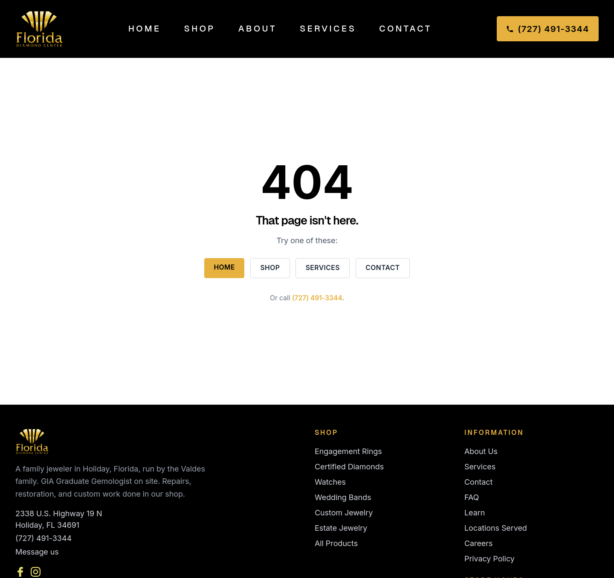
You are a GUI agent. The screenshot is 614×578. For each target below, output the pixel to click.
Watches (330, 481)
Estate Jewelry (341, 527)
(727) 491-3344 (317, 298)
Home (144, 28)
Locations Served (495, 527)
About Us (481, 451)
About (257, 28)
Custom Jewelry (344, 512)
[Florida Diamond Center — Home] (39, 29)
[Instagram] (36, 572)
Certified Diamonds (349, 466)
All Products (336, 543)
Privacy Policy (489, 558)
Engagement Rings (348, 451)
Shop (199, 28)
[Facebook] (20, 572)
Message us (37, 551)
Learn (474, 512)
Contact (405, 28)
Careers (478, 543)
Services (328, 28)
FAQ (471, 497)
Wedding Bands (343, 497)
